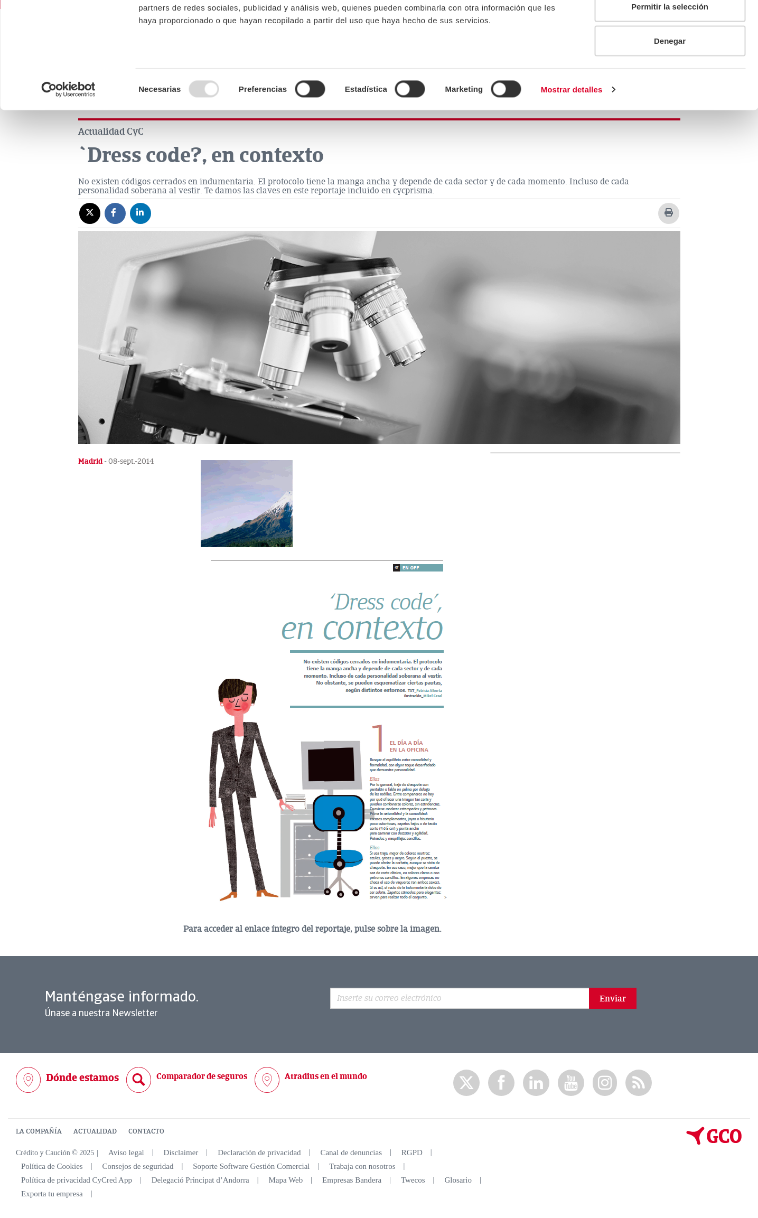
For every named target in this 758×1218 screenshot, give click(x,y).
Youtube (571, 1083)
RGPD (412, 1152)
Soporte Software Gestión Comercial (251, 1166)
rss (638, 1083)
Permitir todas (670, 27)
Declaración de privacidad (259, 1152)
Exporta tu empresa (52, 1193)
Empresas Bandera (351, 1180)
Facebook (501, 1083)
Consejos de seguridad (137, 1166)
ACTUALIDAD (95, 1131)
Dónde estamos (82, 1077)
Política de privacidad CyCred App (76, 1180)
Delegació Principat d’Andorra (200, 1180)
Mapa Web (286, 1180)
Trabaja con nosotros (362, 1166)
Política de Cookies (52, 1166)
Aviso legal (126, 1152)
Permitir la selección (669, 62)
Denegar (670, 96)
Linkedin (536, 1083)
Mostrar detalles (572, 145)
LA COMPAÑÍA (39, 1131)
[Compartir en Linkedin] (140, 213)
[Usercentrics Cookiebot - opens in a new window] (68, 146)
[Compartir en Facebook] (115, 213)
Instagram (604, 1083)
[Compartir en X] (89, 213)
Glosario (458, 1180)
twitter (466, 1083)
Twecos (413, 1180)
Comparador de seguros (201, 1076)
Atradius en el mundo (326, 1076)
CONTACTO (146, 1131)
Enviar (613, 999)
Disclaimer (181, 1152)
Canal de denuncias (351, 1152)
